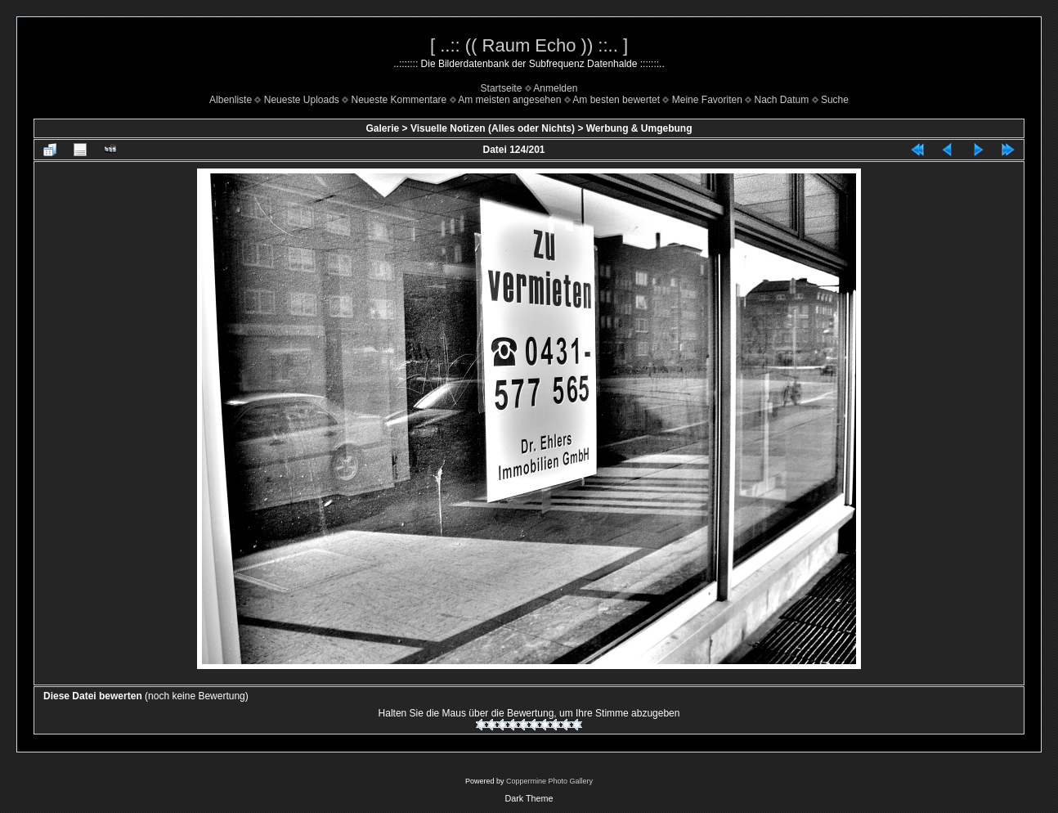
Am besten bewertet (616, 100)
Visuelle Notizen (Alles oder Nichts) (492, 128)
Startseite (501, 88)
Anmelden (555, 88)
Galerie (382, 128)
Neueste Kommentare (399, 100)
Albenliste (230, 100)
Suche (835, 100)
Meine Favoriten (707, 100)
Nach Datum (782, 100)
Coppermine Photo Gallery (549, 781)
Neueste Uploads (301, 100)
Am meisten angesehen (509, 100)
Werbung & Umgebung (639, 128)
